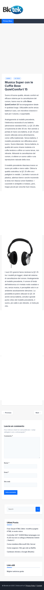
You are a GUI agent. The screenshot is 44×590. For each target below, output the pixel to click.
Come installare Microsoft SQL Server (21, 544)
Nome (6, 463)
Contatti (39, 585)
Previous (7, 413)
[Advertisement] (22, 49)
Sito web (7, 481)
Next (38, 413)
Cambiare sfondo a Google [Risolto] (20, 552)
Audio (8, 78)
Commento (8, 436)
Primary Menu (7, 21)
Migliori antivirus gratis (15, 571)
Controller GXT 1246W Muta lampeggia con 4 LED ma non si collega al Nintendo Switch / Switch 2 (23, 537)
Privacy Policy (30, 585)
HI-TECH (17, 78)
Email (6, 472)
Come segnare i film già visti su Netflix (21, 548)
